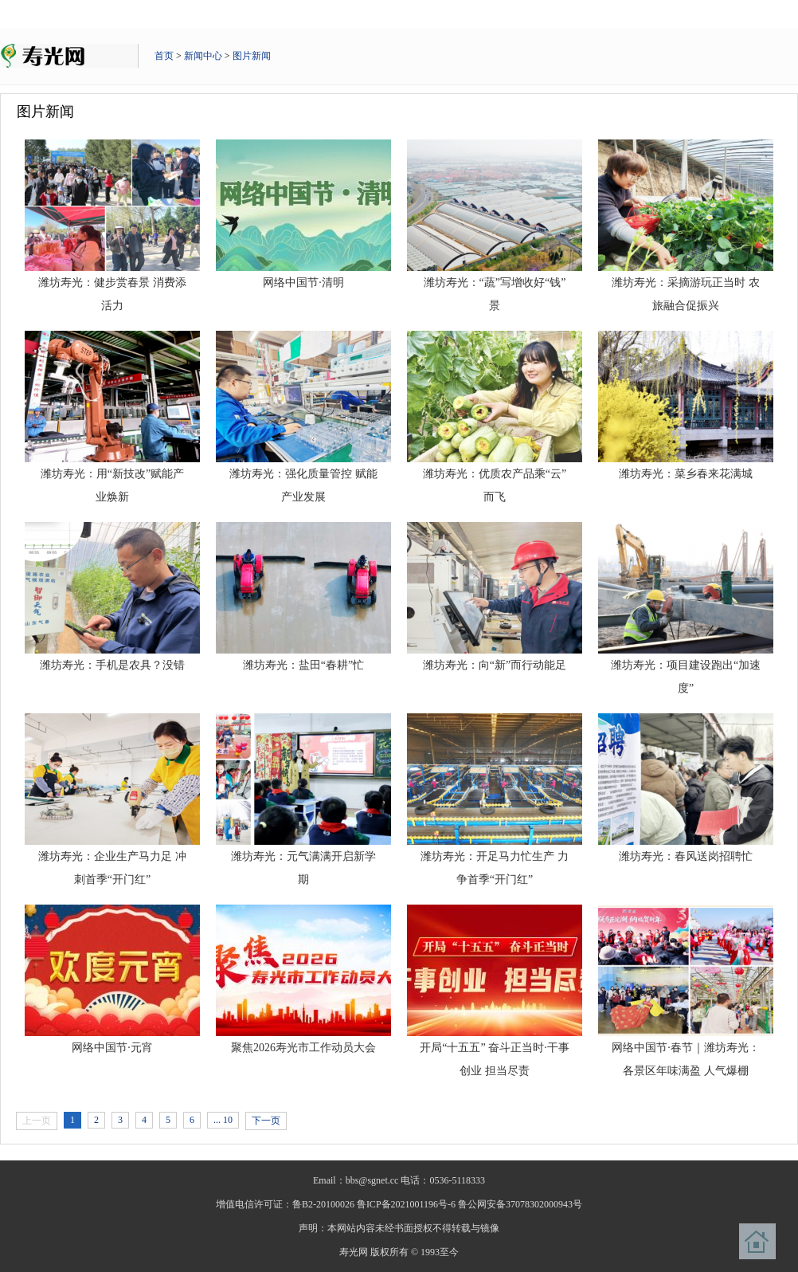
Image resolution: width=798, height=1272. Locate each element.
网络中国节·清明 (303, 283)
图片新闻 (252, 55)
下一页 (266, 1120)
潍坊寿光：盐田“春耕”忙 (303, 665)
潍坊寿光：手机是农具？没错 (112, 665)
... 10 (223, 1119)
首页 (164, 55)
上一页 (36, 1120)
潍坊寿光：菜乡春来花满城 (686, 474)
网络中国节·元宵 (112, 1048)
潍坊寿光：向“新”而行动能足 (494, 665)
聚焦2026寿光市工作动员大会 (303, 1048)
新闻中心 (203, 55)
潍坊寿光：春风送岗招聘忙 (686, 856)
